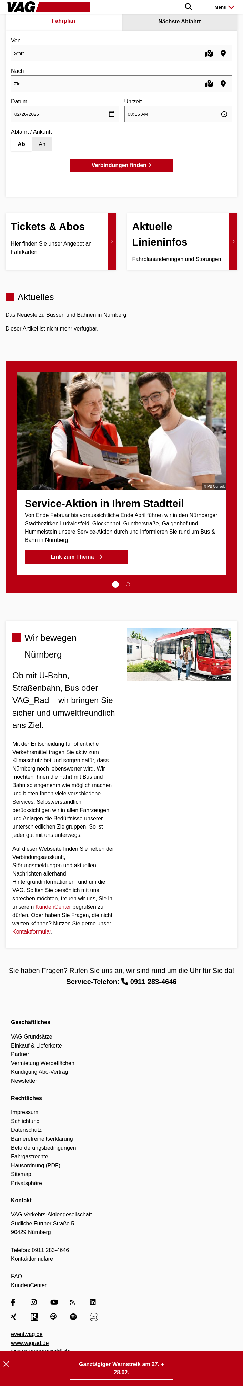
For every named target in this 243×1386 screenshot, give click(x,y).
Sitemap (21, 1174)
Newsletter (24, 1081)
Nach (17, 71)
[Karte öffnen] (209, 53)
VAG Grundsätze (31, 1037)
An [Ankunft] (42, 144)
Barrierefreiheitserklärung (42, 1139)
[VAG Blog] (94, 1316)
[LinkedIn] (94, 1302)
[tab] (115, 584)
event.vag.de (27, 1334)
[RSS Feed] (74, 1302)
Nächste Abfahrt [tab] (179, 22)
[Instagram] (35, 1302)
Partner (20, 1054)
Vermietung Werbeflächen (42, 1063)
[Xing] (15, 1316)
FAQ (16, 1276)
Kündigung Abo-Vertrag (39, 1072)
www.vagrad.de (30, 1343)
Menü (224, 7)
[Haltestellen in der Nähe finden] (223, 53)
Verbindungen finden (122, 165)
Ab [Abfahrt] (21, 144)
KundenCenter (53, 907)
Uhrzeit (133, 101)
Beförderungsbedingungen (43, 1148)
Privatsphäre (26, 1183)
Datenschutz (26, 1130)
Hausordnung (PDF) (35, 1165)
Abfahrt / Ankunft (31, 132)
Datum (19, 101)
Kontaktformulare (32, 1259)
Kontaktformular (31, 932)
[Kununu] (35, 1316)
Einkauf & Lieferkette (36, 1046)
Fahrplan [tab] (63, 21)
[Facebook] (15, 1302)
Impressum (24, 1112)
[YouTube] (54, 1302)
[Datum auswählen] (65, 114)
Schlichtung (25, 1121)
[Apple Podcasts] (54, 1316)
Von (16, 41)
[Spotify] (74, 1316)
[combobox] (121, 53)
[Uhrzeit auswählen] (178, 114)
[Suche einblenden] (147, 7)
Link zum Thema (76, 557)
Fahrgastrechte (29, 1156)
